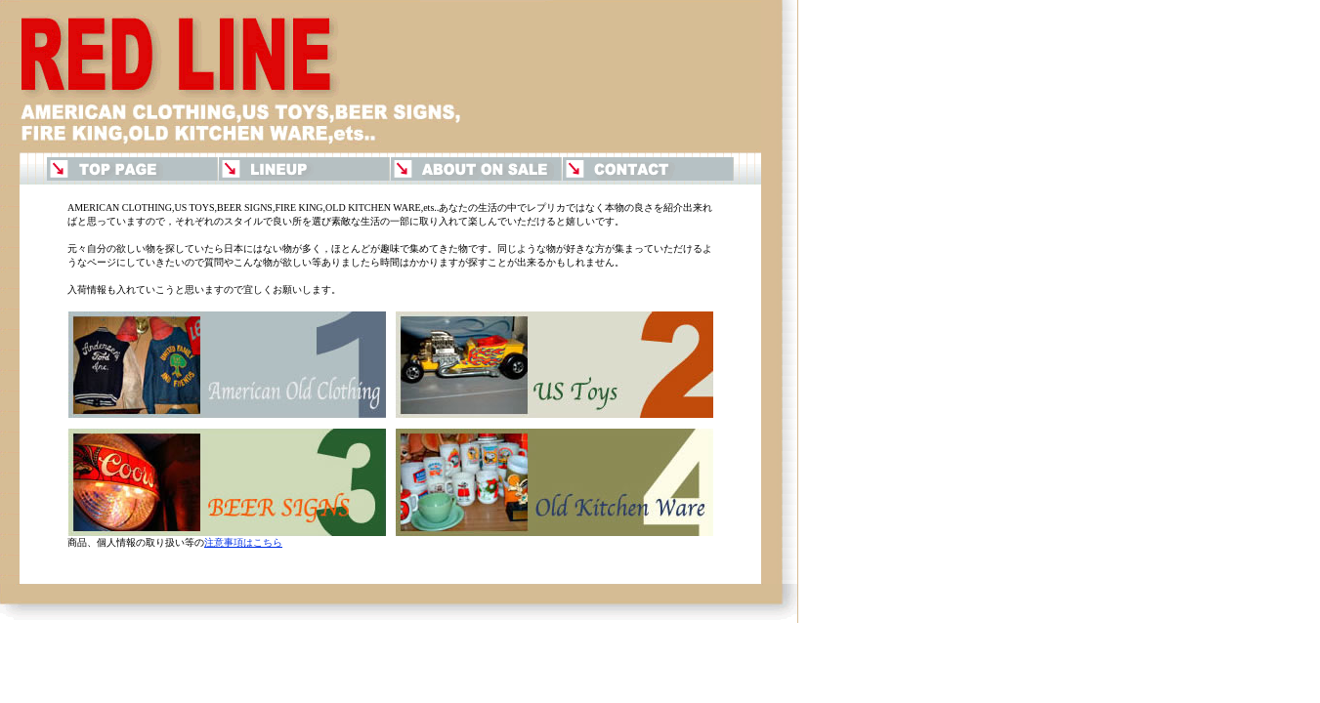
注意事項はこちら (243, 542)
